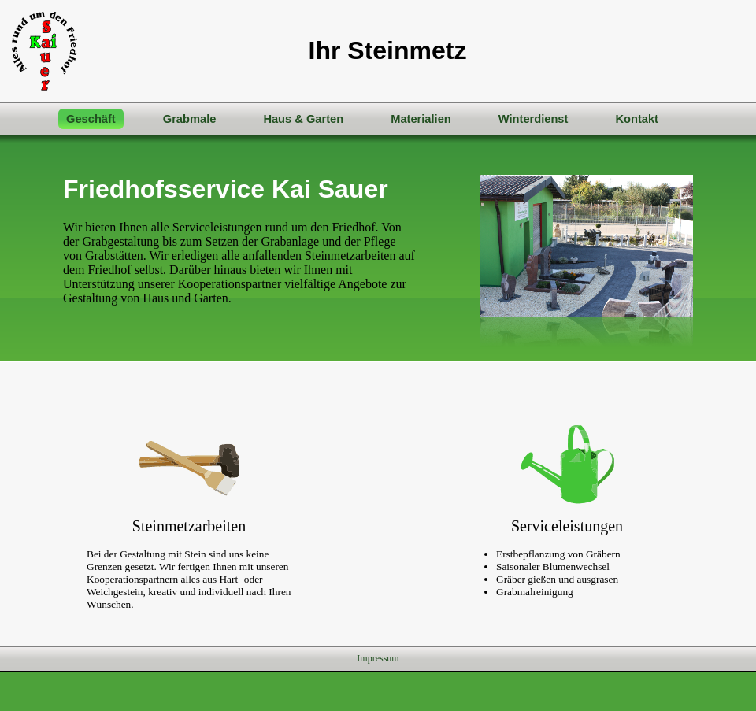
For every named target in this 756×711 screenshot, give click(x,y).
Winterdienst (533, 119)
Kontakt (636, 119)
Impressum (377, 658)
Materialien (421, 119)
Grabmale (190, 119)
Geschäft (91, 119)
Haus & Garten (303, 119)
